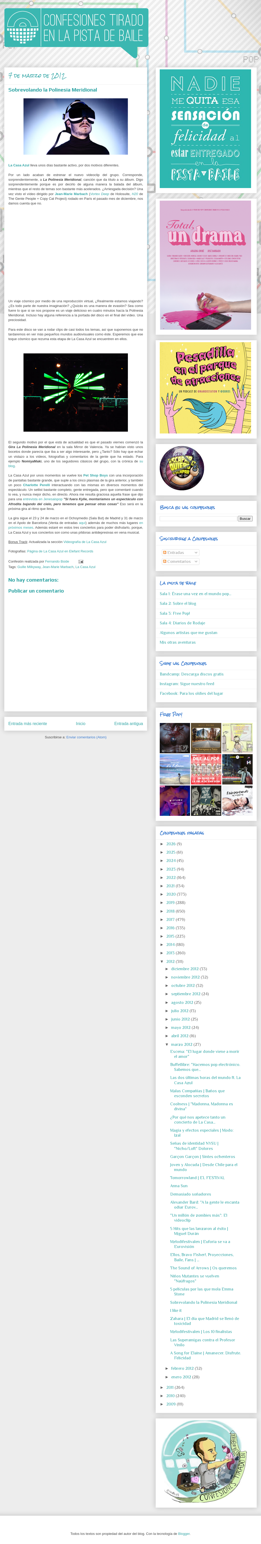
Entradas (173, 552)
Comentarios (177, 561)
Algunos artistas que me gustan (188, 632)
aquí (82, 523)
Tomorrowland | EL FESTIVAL (197, 1177)
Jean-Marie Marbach (71, 194)
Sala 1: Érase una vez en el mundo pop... (195, 594)
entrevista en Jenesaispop (43, 499)
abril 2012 (180, 1036)
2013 (171, 953)
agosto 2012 (182, 1002)
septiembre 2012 (186, 994)
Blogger (183, 1534)
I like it (176, 1310)
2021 (171, 886)
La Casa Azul (18, 165)
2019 (171, 902)
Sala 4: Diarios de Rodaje (182, 623)
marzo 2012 (182, 1044)
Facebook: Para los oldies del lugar (191, 693)
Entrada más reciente (27, 723)
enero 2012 (181, 1377)
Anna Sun (179, 1186)
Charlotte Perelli (36, 485)
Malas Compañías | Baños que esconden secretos (197, 1093)
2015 (170, 936)
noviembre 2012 (186, 977)
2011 (170, 1387)
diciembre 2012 (185, 969)
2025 (171, 852)
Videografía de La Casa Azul (84, 542)
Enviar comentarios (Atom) (86, 737)
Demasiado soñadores (190, 1194)
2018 (171, 911)
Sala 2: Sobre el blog (178, 603)
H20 (135, 194)
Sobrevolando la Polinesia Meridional (203, 1302)
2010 (171, 1396)
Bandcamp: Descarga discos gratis (192, 674)
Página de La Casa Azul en (48, 551)
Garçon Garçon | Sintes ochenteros (202, 1156)
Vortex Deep (99, 194)
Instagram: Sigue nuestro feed (187, 683)
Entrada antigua (128, 723)
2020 (171, 894)
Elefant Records (81, 551)
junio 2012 (181, 1019)
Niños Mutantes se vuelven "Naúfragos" (194, 1278)
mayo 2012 (181, 1027)
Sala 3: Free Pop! (175, 613)
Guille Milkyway (29, 567)
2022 (171, 877)
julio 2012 (180, 1011)
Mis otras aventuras (178, 642)
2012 (171, 961)
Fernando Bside (57, 561)
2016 (171, 928)
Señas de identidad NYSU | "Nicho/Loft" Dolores (194, 1146)
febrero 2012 (183, 1368)
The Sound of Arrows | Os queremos (203, 1268)
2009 (171, 1404)
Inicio (80, 723)
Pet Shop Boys (95, 475)
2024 (171, 860)
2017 (171, 919)
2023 (171, 869)
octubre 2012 (183, 985)
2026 (171, 844)
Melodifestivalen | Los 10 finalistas (201, 1331)
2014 (171, 944)
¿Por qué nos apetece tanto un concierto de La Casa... (198, 1120)
